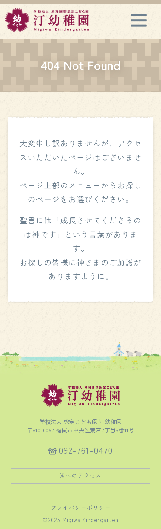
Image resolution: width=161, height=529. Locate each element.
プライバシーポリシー (81, 507)
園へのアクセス (80, 475)
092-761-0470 (86, 450)
